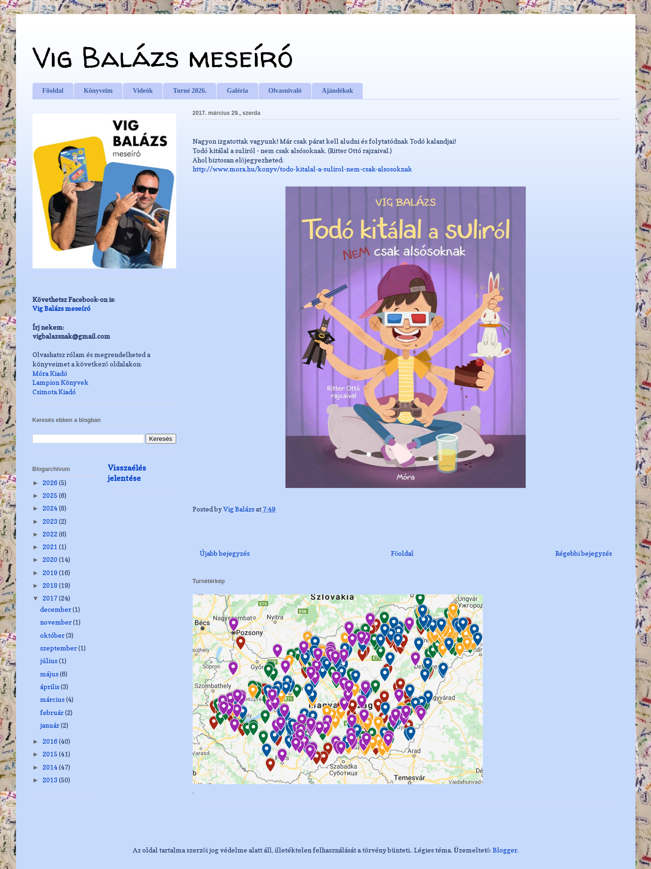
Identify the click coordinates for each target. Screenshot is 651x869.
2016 (50, 741)
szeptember (59, 648)
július (49, 661)
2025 (50, 495)
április (50, 686)
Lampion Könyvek (61, 382)
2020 (50, 559)
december (56, 609)
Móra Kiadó (50, 373)
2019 (50, 573)
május (50, 674)
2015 (50, 754)
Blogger (505, 850)
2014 (50, 767)
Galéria (237, 90)
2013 (50, 780)
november (56, 622)
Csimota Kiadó (54, 392)
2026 (50, 483)
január (50, 725)
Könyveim (98, 90)
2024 (50, 508)
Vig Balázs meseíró (163, 57)
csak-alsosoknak (302, 169)
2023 (50, 521)
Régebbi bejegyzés (583, 553)
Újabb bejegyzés (225, 553)
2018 (50, 585)
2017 (50, 598)
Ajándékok (337, 90)
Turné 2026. (189, 90)
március (53, 699)
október (53, 635)
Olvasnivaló (285, 90)
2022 (50, 534)
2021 (50, 547)
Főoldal (53, 90)
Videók (143, 90)
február (52, 712)
